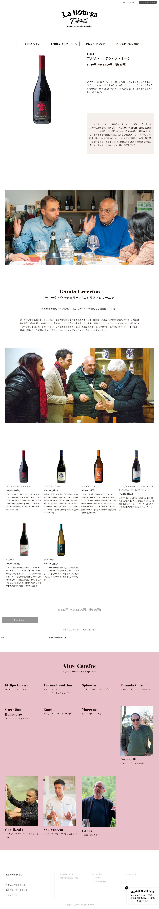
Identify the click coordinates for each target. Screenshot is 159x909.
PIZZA (95, 44)
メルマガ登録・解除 (99, 882)
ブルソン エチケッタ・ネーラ (19, 486)
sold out (20, 620)
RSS (94, 878)
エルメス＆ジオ (88, 486)
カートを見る (97, 874)
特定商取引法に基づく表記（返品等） (79, 630)
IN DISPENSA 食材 (14, 875)
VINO (32, 44)
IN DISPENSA (127, 44)
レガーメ (10, 560)
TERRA (64, 44)
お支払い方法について (15, 885)
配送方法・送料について (16, 890)
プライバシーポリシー (67, 874)
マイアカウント (131, 874)
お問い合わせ (12, 895)
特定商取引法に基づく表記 (69, 878)
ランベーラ (49, 560)
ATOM (99, 878)
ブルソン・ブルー (52, 486)
